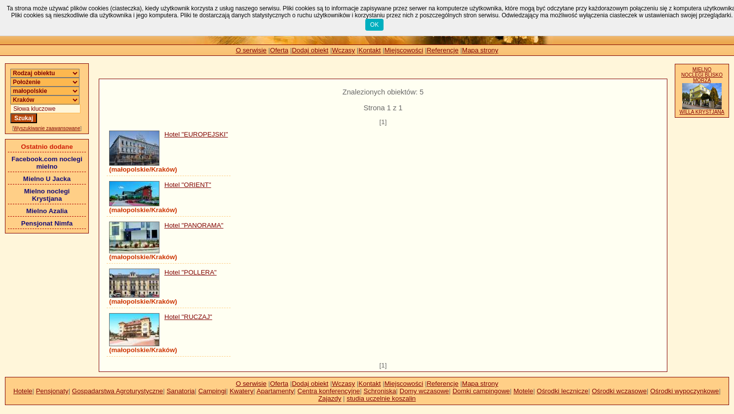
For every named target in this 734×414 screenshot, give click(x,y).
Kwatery (241, 391)
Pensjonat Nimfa (47, 223)
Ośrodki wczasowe (619, 391)
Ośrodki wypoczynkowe (684, 391)
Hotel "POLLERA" (190, 272)
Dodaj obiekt (310, 50)
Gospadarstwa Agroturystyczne (117, 391)
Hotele (23, 391)
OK (374, 24)
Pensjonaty (52, 391)
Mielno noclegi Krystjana (47, 194)
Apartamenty (275, 391)
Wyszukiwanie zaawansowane (47, 128)
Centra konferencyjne (329, 391)
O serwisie (251, 50)
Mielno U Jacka (47, 179)
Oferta (279, 50)
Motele (523, 391)
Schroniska (379, 391)
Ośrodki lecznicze (562, 391)
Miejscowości (404, 50)
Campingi (212, 391)
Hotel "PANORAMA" (194, 225)
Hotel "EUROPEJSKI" (196, 134)
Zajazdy (330, 398)
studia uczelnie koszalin (381, 398)
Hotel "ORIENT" (187, 184)
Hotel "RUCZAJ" (188, 317)
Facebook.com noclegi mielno (46, 162)
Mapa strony (480, 50)
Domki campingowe (481, 391)
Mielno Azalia (47, 211)
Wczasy (343, 50)
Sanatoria (180, 391)
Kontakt (369, 50)
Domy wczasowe (424, 391)
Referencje (442, 50)
